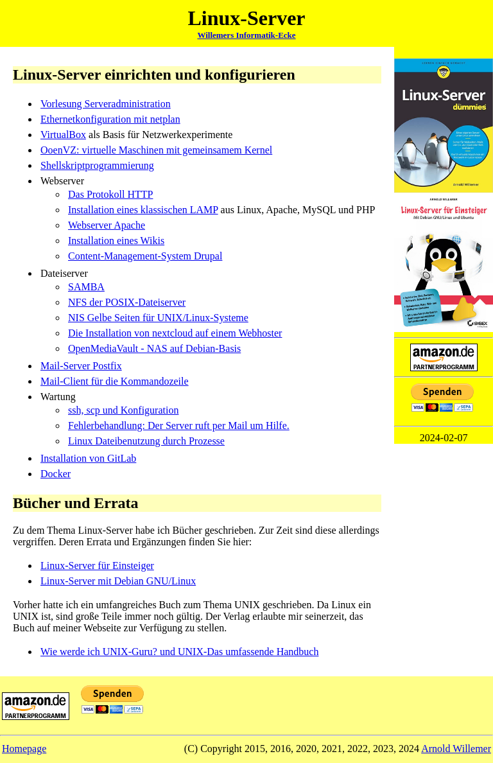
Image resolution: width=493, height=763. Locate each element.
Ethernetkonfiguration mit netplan (110, 119)
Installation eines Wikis (116, 240)
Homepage (24, 748)
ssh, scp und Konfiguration (123, 410)
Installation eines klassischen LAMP (143, 209)
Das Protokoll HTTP (110, 194)
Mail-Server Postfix (81, 365)
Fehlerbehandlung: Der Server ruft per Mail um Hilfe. (179, 425)
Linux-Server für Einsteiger (97, 565)
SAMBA (86, 286)
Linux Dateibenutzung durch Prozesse (146, 440)
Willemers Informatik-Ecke (246, 35)
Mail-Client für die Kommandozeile (114, 381)
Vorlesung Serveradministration (105, 103)
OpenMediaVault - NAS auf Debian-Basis (154, 348)
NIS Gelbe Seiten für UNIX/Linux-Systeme (158, 317)
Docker (55, 473)
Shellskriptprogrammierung (97, 165)
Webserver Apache (106, 225)
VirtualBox (63, 134)
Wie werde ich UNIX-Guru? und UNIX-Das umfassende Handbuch (179, 651)
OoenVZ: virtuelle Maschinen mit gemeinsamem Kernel (156, 150)
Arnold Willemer (456, 748)
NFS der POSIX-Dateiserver (127, 302)
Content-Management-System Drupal (145, 255)
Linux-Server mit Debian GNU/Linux (118, 580)
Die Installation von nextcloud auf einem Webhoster (175, 333)
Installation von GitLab (88, 458)
